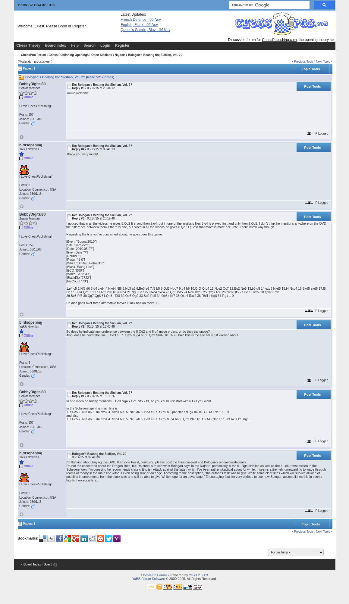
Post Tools (312, 86)
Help (75, 45)
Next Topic (323, 61)
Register (79, 26)
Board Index (55, 45)
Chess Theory (28, 45)
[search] (269, 5)
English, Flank (139, 25)
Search (89, 45)
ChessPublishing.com (279, 40)
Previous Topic (303, 61)
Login (62, 26)
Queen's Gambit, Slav (145, 30)
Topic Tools (311, 69)
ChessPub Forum (33, 55)
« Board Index (31, 564)
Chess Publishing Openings (69, 55)
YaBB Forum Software (148, 579)
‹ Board (47, 564)
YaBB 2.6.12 (198, 575)
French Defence (141, 19)
